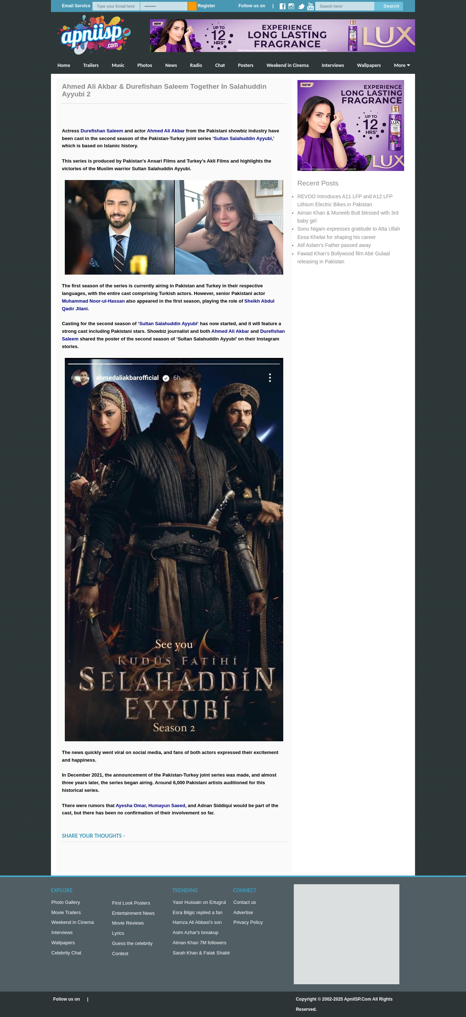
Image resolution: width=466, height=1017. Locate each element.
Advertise (243, 914)
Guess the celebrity (132, 947)
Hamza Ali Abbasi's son (197, 924)
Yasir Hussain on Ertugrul (199, 903)
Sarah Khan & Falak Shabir (201, 957)
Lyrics (118, 936)
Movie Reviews (128, 925)
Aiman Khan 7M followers (199, 946)
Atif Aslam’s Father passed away (334, 245)
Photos (145, 65)
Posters (245, 65)
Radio (196, 65)
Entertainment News (133, 914)
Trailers (91, 65)
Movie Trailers (66, 914)
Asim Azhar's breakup (195, 935)
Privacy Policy (248, 924)
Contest (120, 958)
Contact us (244, 903)
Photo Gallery (65, 903)
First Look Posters (131, 903)
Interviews (333, 65)
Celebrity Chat (66, 957)
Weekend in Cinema (287, 65)
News (171, 65)
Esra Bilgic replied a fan (197, 914)
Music (118, 65)
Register (206, 5)
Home (64, 65)
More (400, 65)
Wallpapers (369, 65)
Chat (220, 65)
